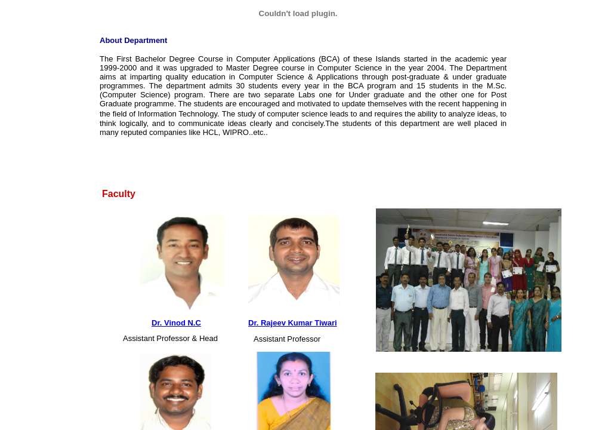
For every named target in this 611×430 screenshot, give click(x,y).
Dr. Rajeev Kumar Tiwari (292, 322)
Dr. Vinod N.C (176, 322)
